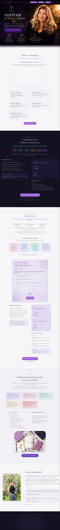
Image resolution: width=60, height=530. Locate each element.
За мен (15, 2)
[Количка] (52, 2)
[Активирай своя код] (13, 30)
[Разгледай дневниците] (9, 38)
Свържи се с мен (28, 504)
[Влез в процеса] (22, 38)
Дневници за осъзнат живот (24, 2)
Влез (57, 2)
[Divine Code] (7, 2)
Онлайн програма (33, 2)
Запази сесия (48, 2)
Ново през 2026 (41, 2)
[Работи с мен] (34, 38)
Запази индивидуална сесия (30, 123)
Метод (19, 2)
